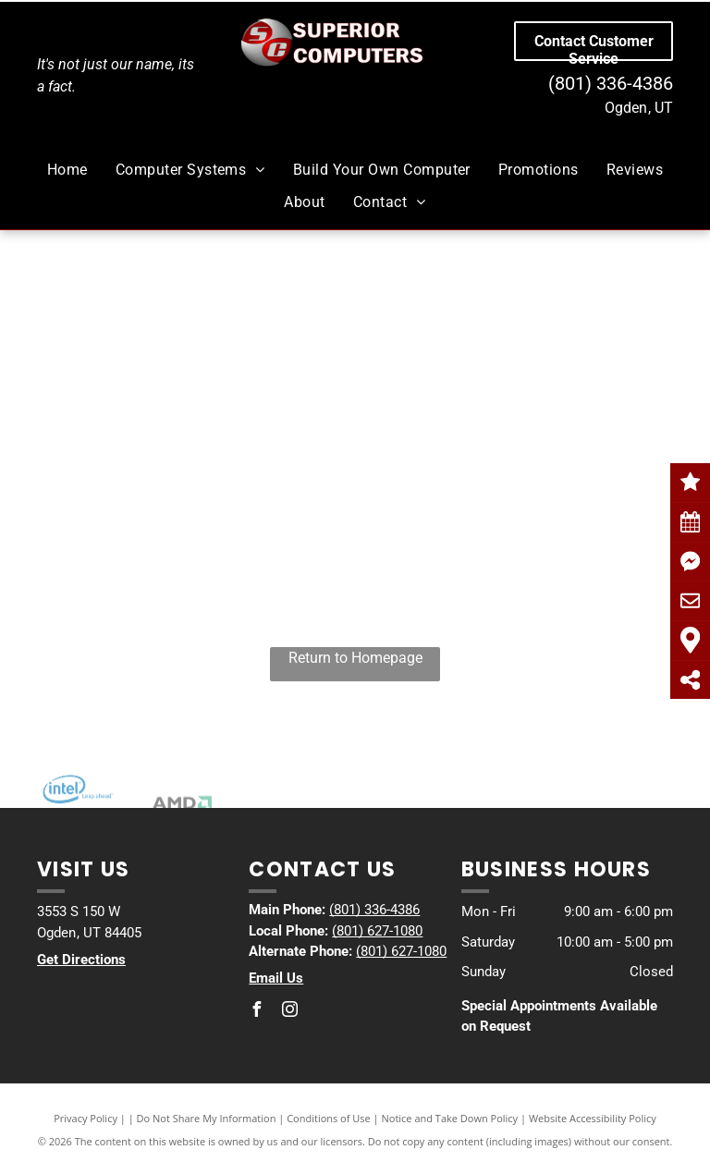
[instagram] (289, 1011)
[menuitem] (67, 170)
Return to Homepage (355, 658)
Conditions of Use (329, 1118)
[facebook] (256, 1011)
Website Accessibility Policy (592, 1118)
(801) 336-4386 (610, 83)
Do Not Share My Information (206, 1118)
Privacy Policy (85, 1118)
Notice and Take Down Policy (450, 1118)
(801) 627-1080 (377, 931)
